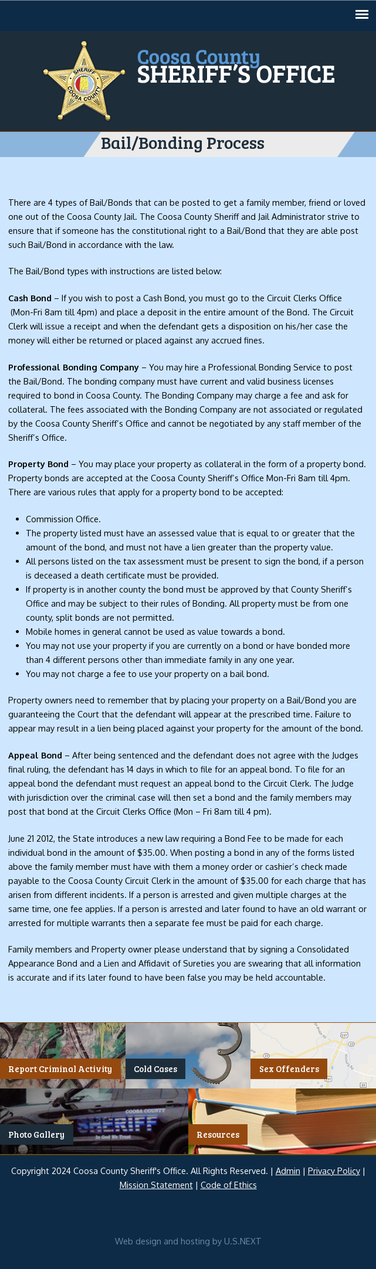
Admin (288, 1170)
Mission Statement (156, 1184)
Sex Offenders (289, 1068)
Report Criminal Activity (60, 1068)
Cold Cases (155, 1068)
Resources (218, 1134)
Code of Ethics (229, 1184)
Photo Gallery (36, 1134)
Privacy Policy (334, 1170)
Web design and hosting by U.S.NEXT (188, 1241)
